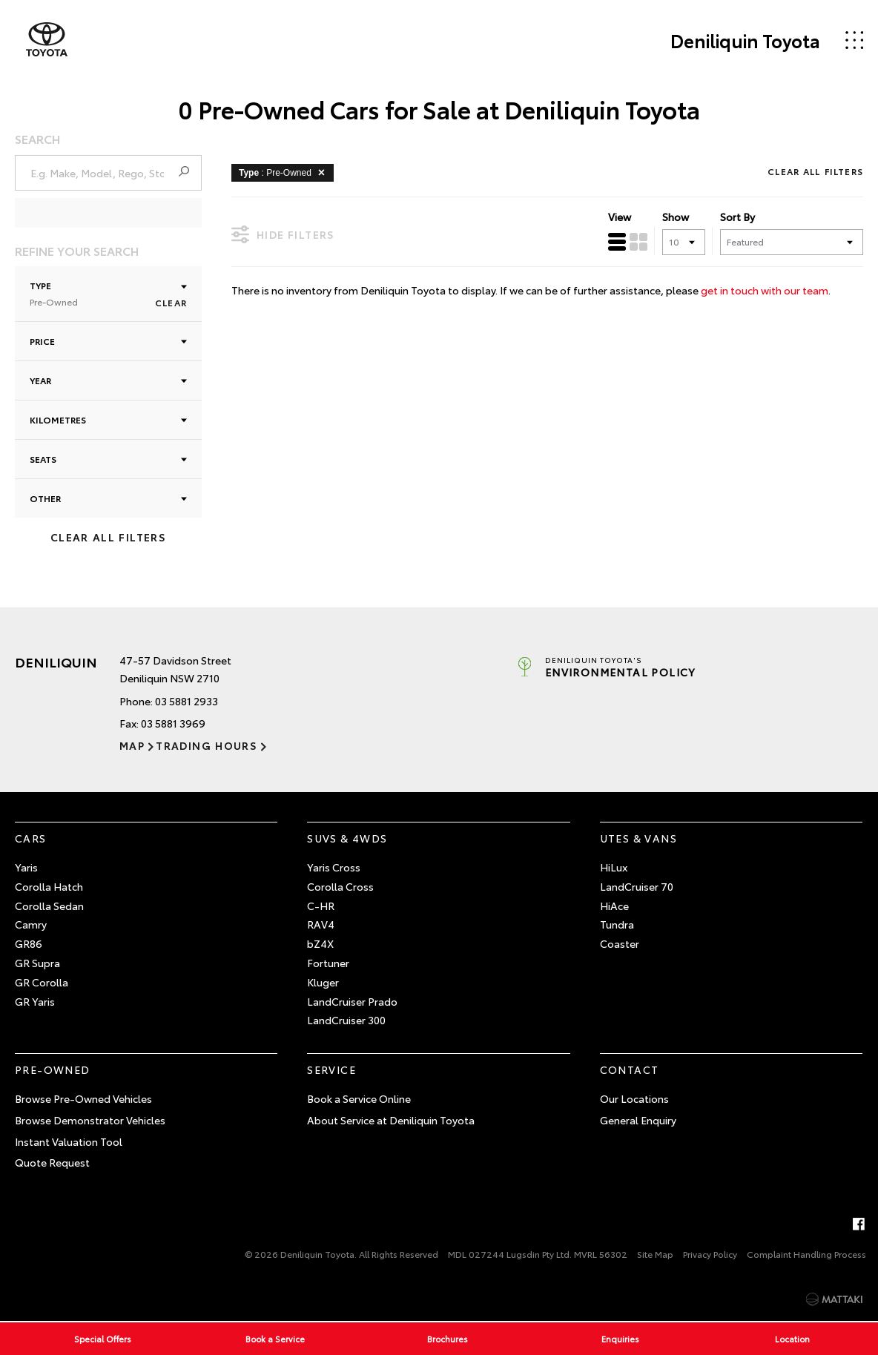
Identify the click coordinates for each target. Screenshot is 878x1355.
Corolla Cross (340, 886)
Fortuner (328, 962)
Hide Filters (283, 233)
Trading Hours (206, 745)
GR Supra (37, 962)
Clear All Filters (108, 537)
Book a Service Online (359, 1098)
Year (108, 380)
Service (331, 1069)
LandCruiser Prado (352, 1001)
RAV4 (320, 924)
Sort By (737, 216)
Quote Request (52, 1162)
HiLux (613, 867)
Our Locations (634, 1098)
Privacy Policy (710, 1253)
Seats (108, 458)
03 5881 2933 (186, 700)
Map (132, 745)
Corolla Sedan (49, 905)
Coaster (619, 943)
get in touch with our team (764, 290)
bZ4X (320, 943)
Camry (31, 924)
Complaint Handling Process (806, 1253)
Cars (31, 838)
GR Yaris (35, 1001)
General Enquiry (638, 1119)
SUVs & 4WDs (347, 838)
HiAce (614, 905)
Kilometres (108, 419)
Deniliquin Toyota (745, 40)
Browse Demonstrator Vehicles (90, 1119)
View (619, 216)
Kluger (323, 982)
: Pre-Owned (284, 172)
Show (675, 216)
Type (108, 293)
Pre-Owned (52, 1069)
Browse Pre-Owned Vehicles (83, 1098)
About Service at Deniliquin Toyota (391, 1119)
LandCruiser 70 (636, 886)
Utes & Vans (638, 838)
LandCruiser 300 (346, 1019)
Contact (629, 1069)
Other (108, 498)
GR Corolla (41, 982)
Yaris (26, 867)
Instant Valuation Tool (68, 1141)
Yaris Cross (333, 867)
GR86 (28, 943)
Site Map (655, 1253)
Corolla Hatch (49, 886)
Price (108, 340)
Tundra (617, 924)
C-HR (320, 905)
